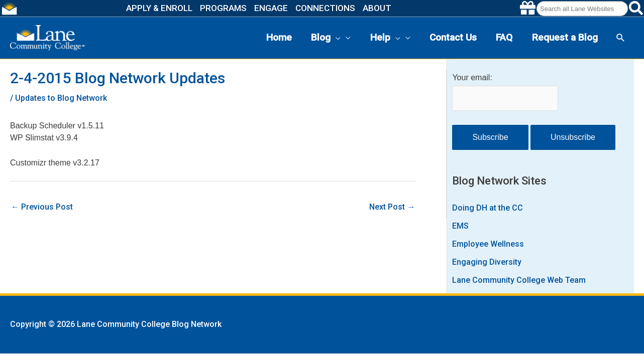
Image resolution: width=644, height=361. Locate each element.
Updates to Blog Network (61, 98)
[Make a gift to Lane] (527, 8)
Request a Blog (565, 37)
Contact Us (453, 37)
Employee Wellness (488, 244)
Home (279, 37)
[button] (620, 38)
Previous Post (42, 207)
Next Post (392, 207)
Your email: (472, 77)
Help (385, 38)
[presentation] (336, 38)
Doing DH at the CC (487, 208)
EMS (460, 226)
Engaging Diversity (486, 262)
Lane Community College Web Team (519, 280)
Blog (326, 38)
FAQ (504, 37)
